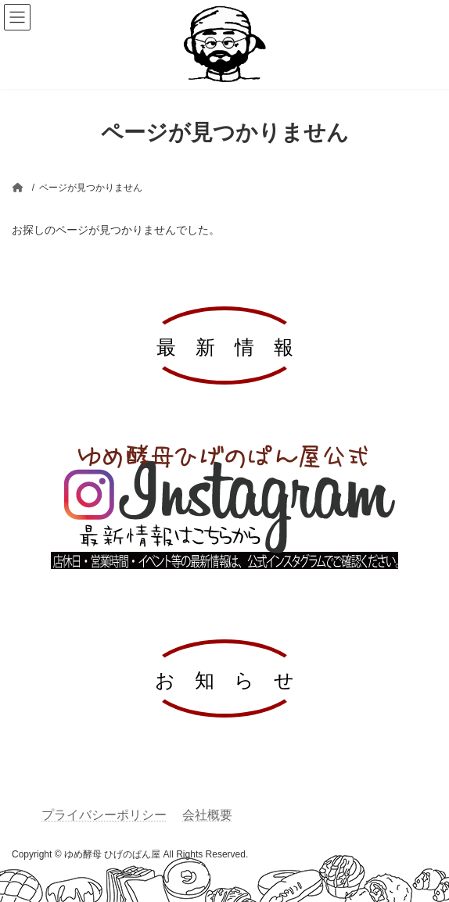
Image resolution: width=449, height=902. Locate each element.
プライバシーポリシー (104, 814)
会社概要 (207, 814)
